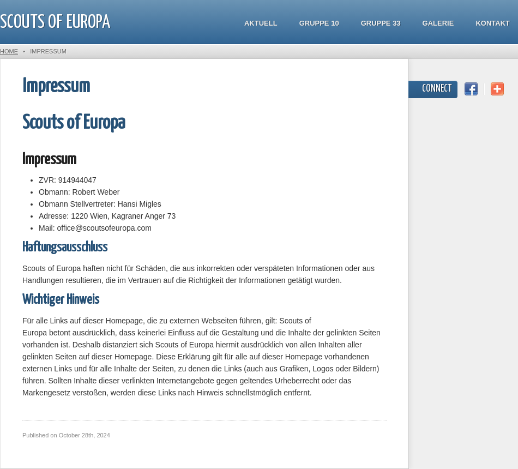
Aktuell (261, 23)
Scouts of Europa (55, 23)
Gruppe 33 (381, 23)
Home (9, 51)
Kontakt (492, 23)
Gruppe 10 (319, 23)
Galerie (438, 23)
